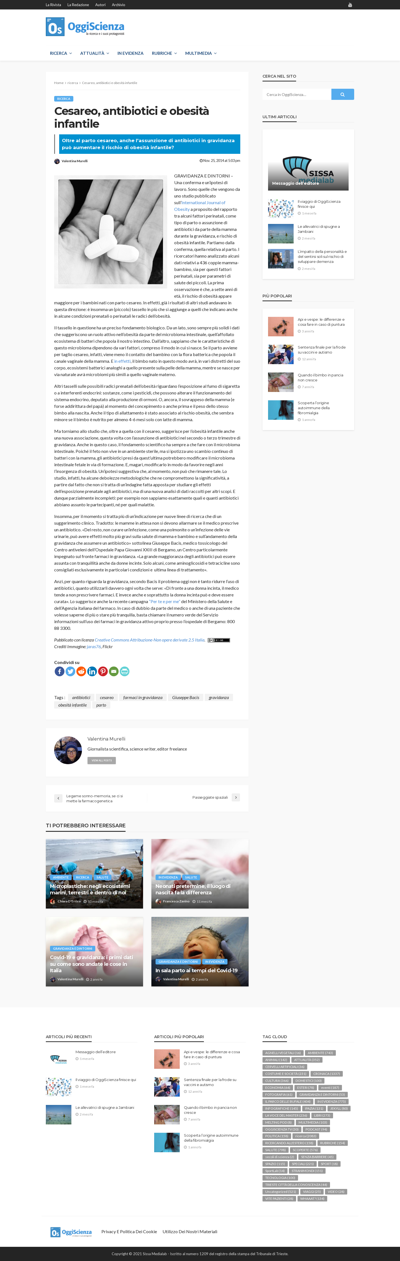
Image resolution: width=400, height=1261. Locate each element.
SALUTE (104, 877)
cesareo (107, 697)
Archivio (118, 5)
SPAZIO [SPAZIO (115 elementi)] (275, 1164)
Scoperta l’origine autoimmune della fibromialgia (314, 408)
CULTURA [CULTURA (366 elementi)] (277, 1081)
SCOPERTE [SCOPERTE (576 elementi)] (305, 1150)
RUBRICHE (162, 53)
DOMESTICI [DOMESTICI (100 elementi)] (309, 1081)
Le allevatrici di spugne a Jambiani (319, 229)
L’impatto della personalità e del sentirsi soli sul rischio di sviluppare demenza (322, 256)
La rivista (53, 5)
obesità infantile (72, 704)
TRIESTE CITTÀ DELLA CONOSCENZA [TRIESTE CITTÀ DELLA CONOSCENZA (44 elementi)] (296, 1185)
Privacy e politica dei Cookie (129, 1231)
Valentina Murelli (75, 161)
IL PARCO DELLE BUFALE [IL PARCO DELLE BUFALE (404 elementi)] (288, 1101)
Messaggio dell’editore (295, 183)
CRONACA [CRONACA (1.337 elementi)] (326, 1074)
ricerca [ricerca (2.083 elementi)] (305, 1136)
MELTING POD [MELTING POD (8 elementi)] (278, 1122)
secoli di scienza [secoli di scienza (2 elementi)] (279, 1157)
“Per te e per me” (164, 601)
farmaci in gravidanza (142, 697)
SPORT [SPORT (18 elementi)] (329, 1164)
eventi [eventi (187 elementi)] (330, 1087)
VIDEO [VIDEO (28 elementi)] (336, 1192)
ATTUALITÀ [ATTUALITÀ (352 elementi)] (307, 1060)
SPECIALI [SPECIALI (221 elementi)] (303, 1164)
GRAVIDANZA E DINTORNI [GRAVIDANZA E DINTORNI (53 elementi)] (322, 1094)
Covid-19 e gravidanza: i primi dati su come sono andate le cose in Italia (91, 964)
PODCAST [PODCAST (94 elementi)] (316, 1129)
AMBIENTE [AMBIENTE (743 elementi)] (320, 1053)
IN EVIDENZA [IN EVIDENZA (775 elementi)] (332, 1101)
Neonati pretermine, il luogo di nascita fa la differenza (193, 889)
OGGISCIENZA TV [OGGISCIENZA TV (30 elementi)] (282, 1129)
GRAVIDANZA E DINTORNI (72, 948)
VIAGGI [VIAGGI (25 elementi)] (312, 1192)
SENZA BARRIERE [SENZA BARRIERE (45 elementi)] (317, 1157)
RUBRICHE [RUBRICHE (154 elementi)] (332, 1143)
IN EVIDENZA (131, 53)
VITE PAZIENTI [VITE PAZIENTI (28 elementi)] (279, 1198)
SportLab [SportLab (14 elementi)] (275, 1171)
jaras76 (94, 646)
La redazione (78, 5)
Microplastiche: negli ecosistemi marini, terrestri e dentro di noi (90, 889)
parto (101, 704)
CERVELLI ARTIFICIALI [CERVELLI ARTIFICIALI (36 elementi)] (284, 1067)
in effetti (122, 361)
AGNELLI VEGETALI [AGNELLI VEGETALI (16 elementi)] (283, 1053)
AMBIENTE (61, 877)
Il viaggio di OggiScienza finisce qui (319, 204)
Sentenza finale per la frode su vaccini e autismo (322, 349)
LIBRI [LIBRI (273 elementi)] (322, 1115)
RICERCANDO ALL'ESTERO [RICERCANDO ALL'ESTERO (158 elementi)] (289, 1143)
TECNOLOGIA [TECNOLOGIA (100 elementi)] (280, 1178)
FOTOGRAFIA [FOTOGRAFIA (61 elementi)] (278, 1094)
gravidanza (219, 697)
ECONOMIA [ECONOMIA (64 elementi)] (277, 1087)
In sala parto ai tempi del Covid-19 (197, 971)
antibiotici (81, 697)
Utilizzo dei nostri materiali (189, 1231)
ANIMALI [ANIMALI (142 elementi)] (276, 1060)
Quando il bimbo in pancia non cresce (320, 377)
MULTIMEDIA (198, 53)
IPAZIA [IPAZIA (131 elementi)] (314, 1108)
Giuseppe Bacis (185, 697)
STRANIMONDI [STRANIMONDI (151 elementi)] (307, 1171)
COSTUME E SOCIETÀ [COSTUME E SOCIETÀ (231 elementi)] (285, 1074)
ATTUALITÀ (92, 53)
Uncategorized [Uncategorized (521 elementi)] (280, 1192)
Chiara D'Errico (69, 901)
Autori (100, 5)
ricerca (64, 98)
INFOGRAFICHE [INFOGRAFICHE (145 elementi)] (281, 1108)
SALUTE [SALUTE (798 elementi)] (275, 1150)
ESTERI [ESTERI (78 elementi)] (305, 1087)
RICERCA (58, 53)
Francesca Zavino (176, 901)
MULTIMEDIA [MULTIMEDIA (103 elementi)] (313, 1122)
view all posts (102, 760)
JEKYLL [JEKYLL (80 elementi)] (339, 1108)
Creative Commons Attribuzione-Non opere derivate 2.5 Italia (149, 639)
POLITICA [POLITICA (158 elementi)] (276, 1136)
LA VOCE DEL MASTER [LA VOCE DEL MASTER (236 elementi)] (286, 1115)
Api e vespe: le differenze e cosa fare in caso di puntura (321, 322)
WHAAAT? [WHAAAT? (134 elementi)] (312, 1198)
